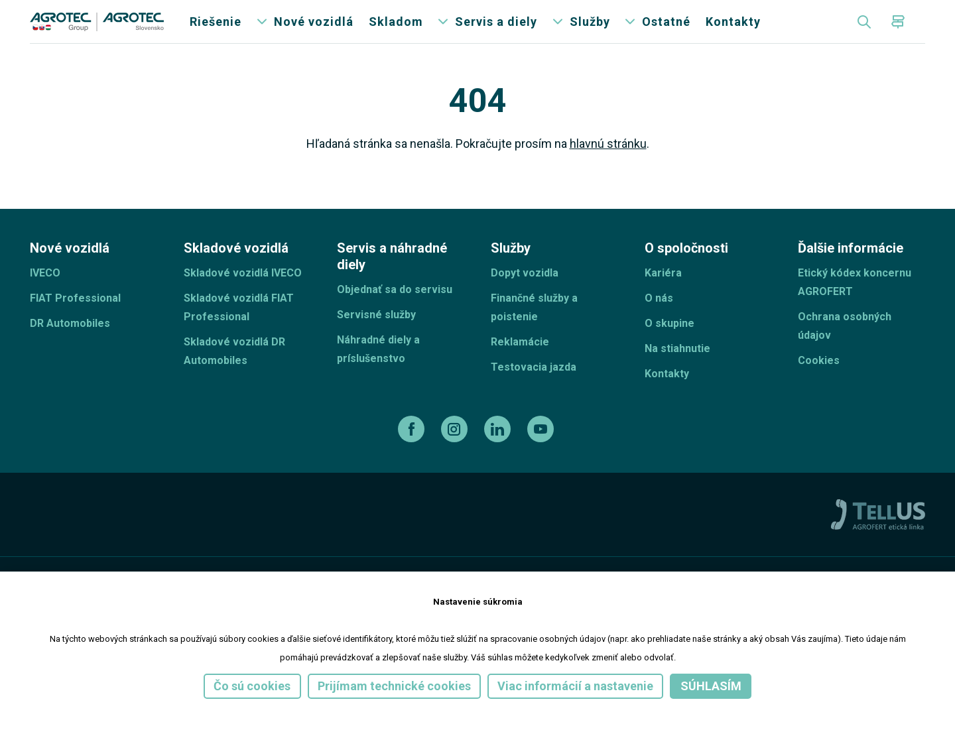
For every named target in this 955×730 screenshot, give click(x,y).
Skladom (396, 33)
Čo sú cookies (252, 686)
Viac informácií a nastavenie (575, 686)
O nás (659, 320)
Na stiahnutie (677, 371)
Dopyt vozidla (524, 295)
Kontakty (733, 33)
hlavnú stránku (608, 166)
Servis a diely (496, 33)
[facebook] (413, 451)
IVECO (45, 295)
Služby (590, 33)
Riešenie (215, 33)
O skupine (669, 345)
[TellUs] (878, 536)
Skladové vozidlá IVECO (243, 295)
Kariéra (663, 295)
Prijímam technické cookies (394, 686)
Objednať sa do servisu (394, 312)
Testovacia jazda (533, 389)
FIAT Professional (75, 320)
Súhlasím (710, 686)
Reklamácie (520, 364)
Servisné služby (376, 337)
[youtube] (542, 451)
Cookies (819, 383)
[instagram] (456, 451)
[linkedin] (499, 451)
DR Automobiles (70, 345)
